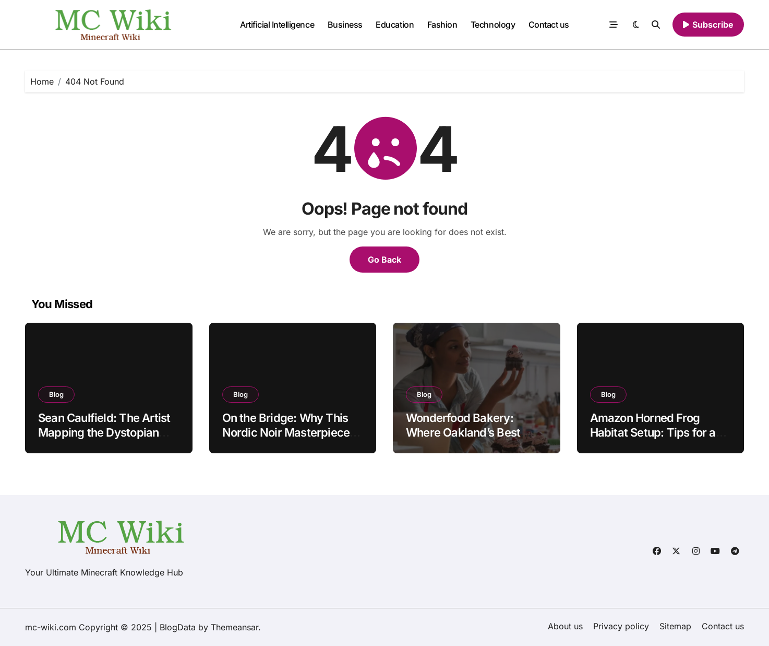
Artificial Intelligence (277, 24)
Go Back (384, 259)
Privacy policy (621, 626)
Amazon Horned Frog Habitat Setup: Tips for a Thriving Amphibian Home (658, 432)
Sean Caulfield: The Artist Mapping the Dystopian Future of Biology (104, 432)
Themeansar (234, 627)
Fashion (442, 24)
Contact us (548, 24)
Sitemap (675, 626)
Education (395, 24)
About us (565, 626)
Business (345, 24)
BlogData (178, 627)
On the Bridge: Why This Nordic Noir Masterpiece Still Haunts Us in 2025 (286, 432)
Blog (56, 394)
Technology (493, 24)
